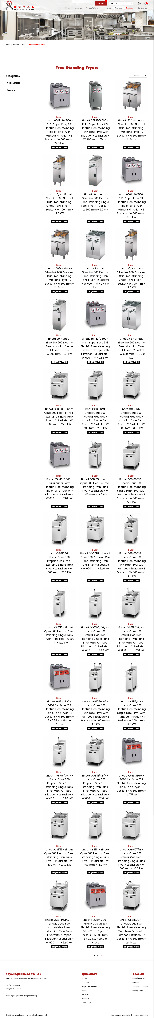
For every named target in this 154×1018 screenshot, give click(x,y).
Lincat (24, 44)
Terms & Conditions (140, 986)
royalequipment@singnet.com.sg (24, 995)
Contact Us (86, 1002)
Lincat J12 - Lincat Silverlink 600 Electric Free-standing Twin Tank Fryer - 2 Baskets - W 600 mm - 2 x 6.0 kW (95, 278)
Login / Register (139, 978)
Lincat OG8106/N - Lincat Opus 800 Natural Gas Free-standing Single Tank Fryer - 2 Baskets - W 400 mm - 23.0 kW (95, 418)
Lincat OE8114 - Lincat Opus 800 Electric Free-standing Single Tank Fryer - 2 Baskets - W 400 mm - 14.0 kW (95, 857)
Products (16, 44)
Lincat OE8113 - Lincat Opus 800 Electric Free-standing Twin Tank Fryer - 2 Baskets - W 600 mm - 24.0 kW (59, 857)
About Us (85, 982)
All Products (13, 83)
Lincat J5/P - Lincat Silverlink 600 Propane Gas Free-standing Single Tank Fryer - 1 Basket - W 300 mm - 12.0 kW (131, 278)
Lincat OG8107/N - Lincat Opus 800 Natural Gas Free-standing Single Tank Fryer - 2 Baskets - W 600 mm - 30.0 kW (131, 859)
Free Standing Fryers (38, 44)
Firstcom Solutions (141, 1015)
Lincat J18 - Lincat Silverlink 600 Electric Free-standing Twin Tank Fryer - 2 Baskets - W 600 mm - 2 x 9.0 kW (131, 348)
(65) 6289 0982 (15, 985)
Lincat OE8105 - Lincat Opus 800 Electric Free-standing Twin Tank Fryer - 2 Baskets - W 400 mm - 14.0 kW (95, 486)
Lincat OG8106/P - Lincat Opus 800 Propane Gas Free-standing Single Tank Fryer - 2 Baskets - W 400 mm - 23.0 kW (59, 563)
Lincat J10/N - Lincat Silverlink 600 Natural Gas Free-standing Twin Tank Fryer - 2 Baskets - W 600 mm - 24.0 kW (131, 130)
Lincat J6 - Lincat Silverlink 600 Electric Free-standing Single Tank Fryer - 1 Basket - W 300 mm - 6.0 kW (95, 202)
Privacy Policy (138, 990)
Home (8, 44)
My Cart (136, 982)
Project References (89, 986)
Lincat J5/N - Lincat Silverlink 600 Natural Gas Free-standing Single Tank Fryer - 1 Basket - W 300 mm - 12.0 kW (59, 204)
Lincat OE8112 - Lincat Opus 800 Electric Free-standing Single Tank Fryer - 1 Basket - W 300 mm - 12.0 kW (59, 635)
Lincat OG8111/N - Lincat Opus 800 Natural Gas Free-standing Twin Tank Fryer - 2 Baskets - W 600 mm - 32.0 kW (131, 418)
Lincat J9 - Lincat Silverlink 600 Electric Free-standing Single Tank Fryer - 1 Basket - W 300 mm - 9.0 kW (59, 346)
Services (85, 994)
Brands (11, 90)
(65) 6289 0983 (15, 989)
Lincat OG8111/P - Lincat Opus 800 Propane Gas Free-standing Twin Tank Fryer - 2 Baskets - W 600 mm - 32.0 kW (95, 561)
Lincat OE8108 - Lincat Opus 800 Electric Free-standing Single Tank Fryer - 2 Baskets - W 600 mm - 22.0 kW (59, 416)
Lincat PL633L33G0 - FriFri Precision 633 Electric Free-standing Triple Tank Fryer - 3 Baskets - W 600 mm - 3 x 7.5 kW (131, 785)
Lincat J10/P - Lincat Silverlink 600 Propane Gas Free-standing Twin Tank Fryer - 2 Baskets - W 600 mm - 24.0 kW (59, 278)
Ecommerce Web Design (121, 1015)
